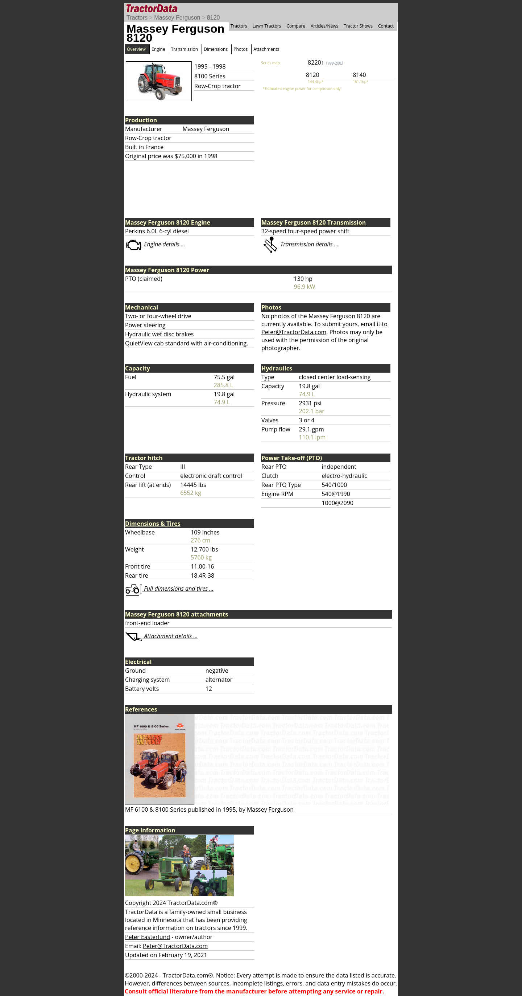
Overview (136, 49)
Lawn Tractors (267, 26)
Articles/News (324, 26)
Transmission (184, 49)
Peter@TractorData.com (293, 332)
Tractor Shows (358, 26)
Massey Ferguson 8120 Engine (167, 222)
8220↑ (325, 62)
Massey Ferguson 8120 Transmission (313, 222)
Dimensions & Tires (153, 524)
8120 (213, 18)
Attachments (266, 49)
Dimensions (216, 49)
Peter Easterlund (147, 937)
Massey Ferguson (177, 18)
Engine (158, 49)
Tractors (137, 18)
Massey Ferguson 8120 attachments (176, 614)
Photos (240, 49)
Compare (295, 26)
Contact (386, 26)
